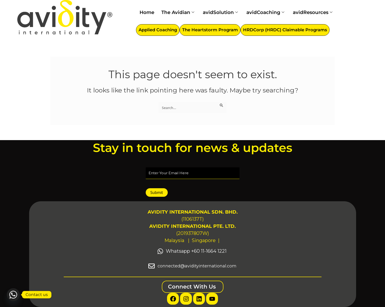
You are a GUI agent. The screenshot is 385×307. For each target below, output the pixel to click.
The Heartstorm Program (210, 29)
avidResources (312, 12)
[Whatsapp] (13, 294)
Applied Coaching (158, 29)
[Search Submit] (221, 104)
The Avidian (177, 12)
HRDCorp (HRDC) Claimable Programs (285, 29)
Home (147, 12)
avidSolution (220, 12)
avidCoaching (265, 12)
